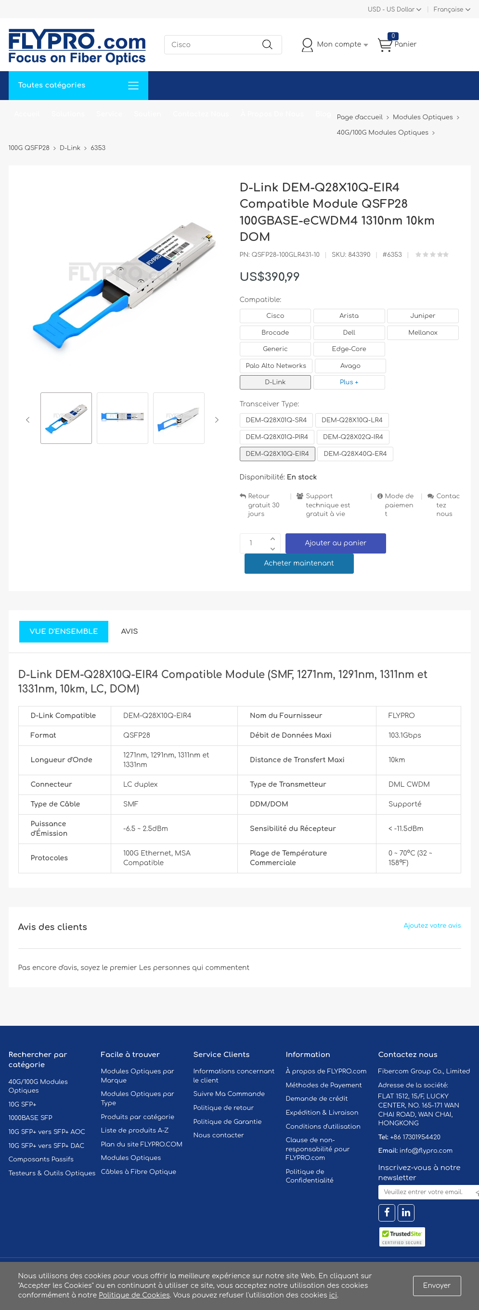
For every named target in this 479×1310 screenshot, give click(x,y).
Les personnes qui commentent (194, 967)
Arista (349, 316)
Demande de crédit (317, 1099)
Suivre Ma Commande (229, 1094)
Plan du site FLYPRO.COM (142, 1144)
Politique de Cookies (134, 1295)
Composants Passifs (41, 1159)
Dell (349, 332)
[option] (66, 419)
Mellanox (423, 332)
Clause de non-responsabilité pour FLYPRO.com (318, 1149)
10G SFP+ (23, 1104)
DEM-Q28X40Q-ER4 (355, 454)
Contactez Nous (201, 114)
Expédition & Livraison (322, 1112)
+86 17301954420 (415, 1137)
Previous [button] (29, 420)
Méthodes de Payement (324, 1085)
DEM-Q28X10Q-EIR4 (277, 454)
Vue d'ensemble (64, 632)
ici (333, 1295)
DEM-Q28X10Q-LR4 (352, 420)
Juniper (422, 316)
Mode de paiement (399, 505)
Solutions (68, 114)
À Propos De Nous (272, 114)
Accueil (27, 114)
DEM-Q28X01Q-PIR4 (277, 437)
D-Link (275, 382)
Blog (323, 114)
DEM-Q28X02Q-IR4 (353, 437)
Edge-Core (349, 349)
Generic (275, 349)
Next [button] (215, 420)
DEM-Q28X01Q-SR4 (276, 420)
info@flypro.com (426, 1150)
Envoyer (437, 1285)
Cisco (275, 316)
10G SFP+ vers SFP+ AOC (47, 1132)
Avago (350, 366)
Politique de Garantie (228, 1122)
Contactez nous (448, 505)
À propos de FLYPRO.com (326, 1071)
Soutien (147, 114)
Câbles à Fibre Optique (139, 1172)
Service (109, 114)
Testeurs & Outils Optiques (52, 1173)
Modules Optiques (131, 1158)
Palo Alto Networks (276, 366)
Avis (129, 632)
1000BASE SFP (30, 1118)
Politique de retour (224, 1108)
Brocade (275, 332)
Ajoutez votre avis (432, 925)
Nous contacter (219, 1135)
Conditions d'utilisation (323, 1126)
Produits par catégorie (138, 1117)
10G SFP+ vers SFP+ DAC (47, 1146)
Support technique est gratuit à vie (328, 505)
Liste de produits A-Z (135, 1130)
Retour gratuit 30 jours (264, 505)
